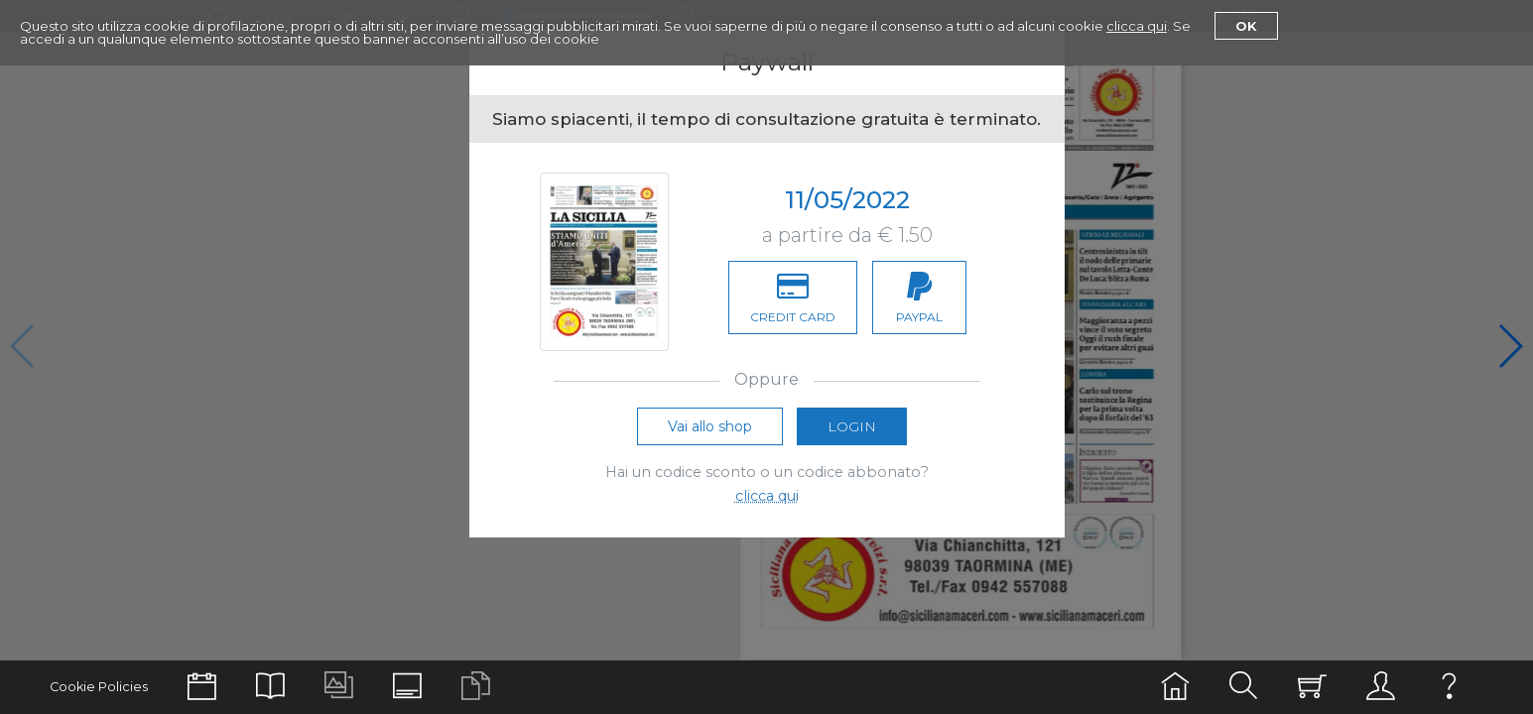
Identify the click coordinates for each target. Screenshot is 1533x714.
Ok (1246, 26)
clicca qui (1136, 26)
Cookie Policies (99, 686)
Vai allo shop (710, 427)
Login (852, 427)
